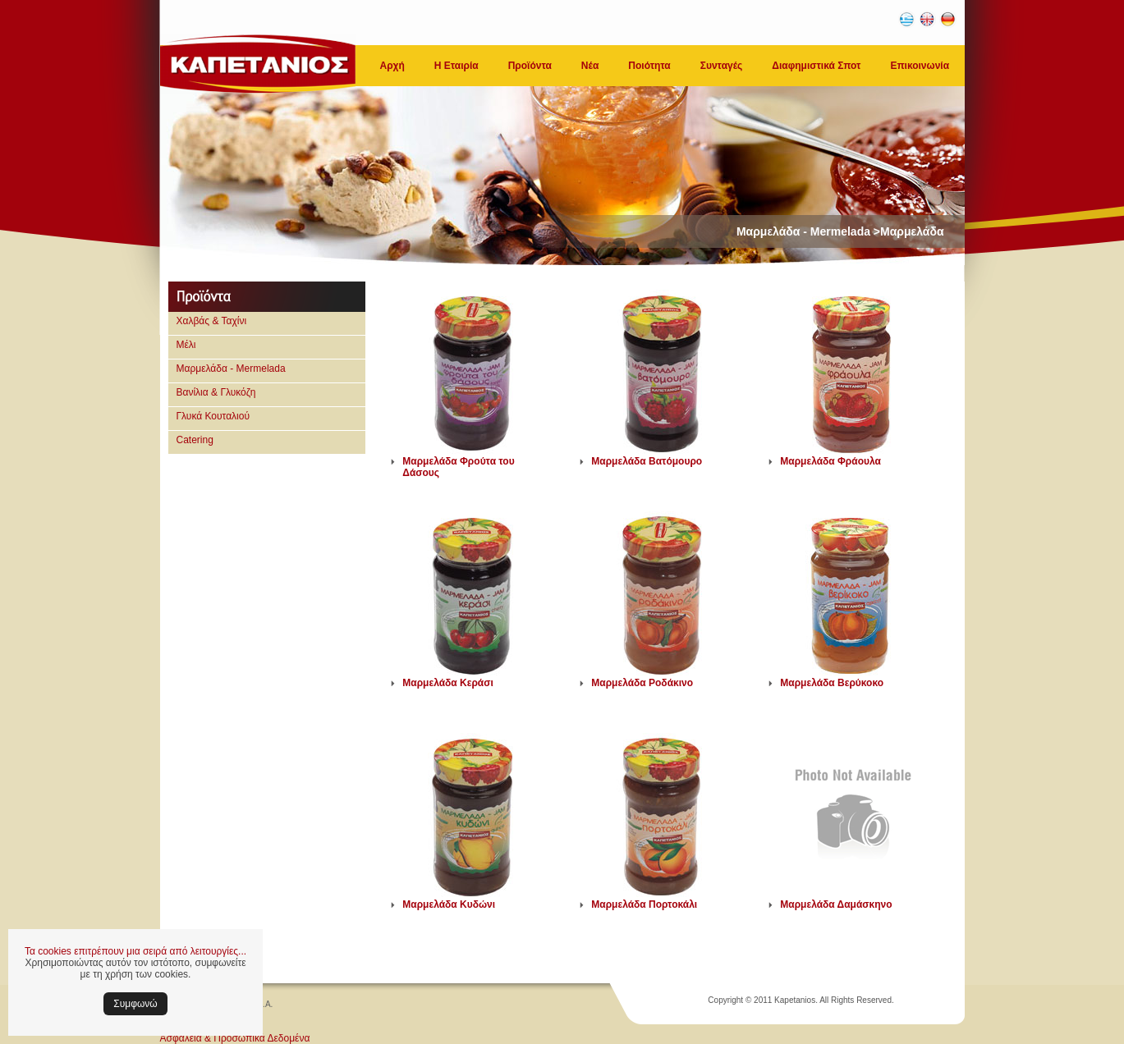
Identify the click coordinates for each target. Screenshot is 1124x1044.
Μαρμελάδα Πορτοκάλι (644, 904)
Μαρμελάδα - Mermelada (231, 368)
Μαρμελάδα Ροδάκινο (642, 683)
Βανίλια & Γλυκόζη (216, 392)
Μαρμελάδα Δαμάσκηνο (836, 904)
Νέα (590, 65)
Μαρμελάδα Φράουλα (830, 461)
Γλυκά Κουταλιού (213, 416)
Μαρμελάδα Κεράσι (447, 683)
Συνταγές (721, 65)
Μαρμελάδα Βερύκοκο (831, 683)
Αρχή (392, 65)
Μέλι (186, 344)
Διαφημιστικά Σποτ (816, 65)
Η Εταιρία (456, 65)
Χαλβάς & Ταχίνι (212, 321)
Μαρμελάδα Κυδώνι (448, 904)
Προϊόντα (530, 65)
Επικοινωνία (919, 65)
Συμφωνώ (135, 1004)
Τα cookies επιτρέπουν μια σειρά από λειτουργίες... (135, 951)
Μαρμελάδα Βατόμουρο (646, 461)
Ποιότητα (649, 65)
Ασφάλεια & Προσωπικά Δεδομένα (235, 1038)
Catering (195, 440)
